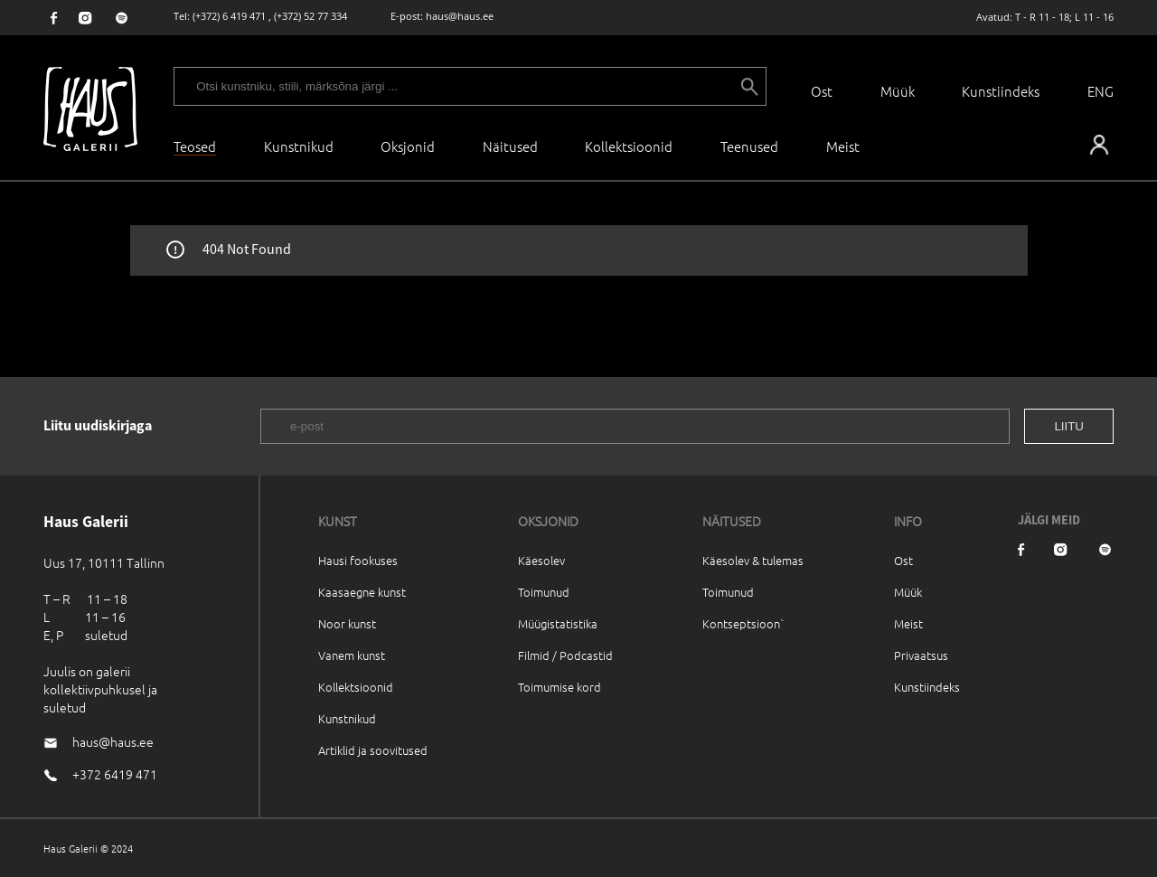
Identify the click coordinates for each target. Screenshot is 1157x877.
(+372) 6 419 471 (229, 16)
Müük (897, 90)
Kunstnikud (299, 146)
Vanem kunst (351, 655)
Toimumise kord (559, 686)
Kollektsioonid (629, 146)
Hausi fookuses (358, 560)
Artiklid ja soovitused (373, 750)
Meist (908, 623)
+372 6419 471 (114, 774)
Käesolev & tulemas (753, 560)
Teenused (749, 146)
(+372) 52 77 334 (310, 16)
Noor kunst (347, 623)
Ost (821, 90)
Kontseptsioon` (743, 623)
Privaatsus (921, 655)
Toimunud (543, 591)
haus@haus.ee (460, 16)
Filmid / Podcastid (565, 655)
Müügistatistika (557, 623)
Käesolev (541, 560)
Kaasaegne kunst (362, 591)
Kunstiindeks (1000, 90)
